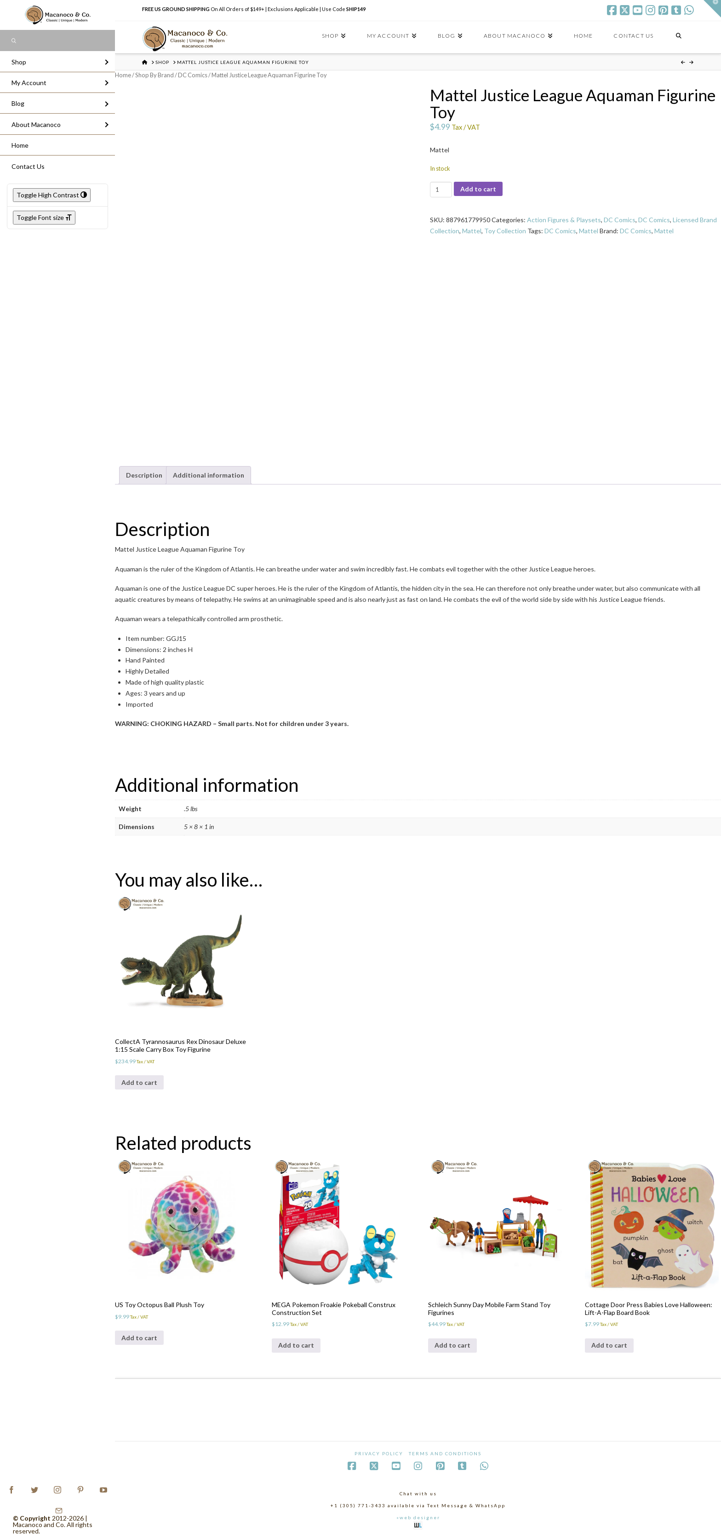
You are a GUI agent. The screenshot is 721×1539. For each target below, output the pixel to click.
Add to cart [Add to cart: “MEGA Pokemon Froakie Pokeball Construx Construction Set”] (296, 1345)
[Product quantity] (441, 189)
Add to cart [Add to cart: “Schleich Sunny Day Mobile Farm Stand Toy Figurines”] (452, 1345)
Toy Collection (505, 231)
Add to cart (478, 189)
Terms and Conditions (445, 1453)
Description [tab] (144, 475)
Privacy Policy (379, 1453)
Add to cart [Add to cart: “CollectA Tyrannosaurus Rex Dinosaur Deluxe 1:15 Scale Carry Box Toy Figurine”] (139, 1082)
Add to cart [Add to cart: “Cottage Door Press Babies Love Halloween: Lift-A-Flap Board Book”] (609, 1345)
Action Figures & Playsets (564, 220)
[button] (712, 8)
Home (123, 75)
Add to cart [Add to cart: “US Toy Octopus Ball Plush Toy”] (139, 1338)
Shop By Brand (154, 75)
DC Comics (192, 75)
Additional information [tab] (208, 475)
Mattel (471, 231)
